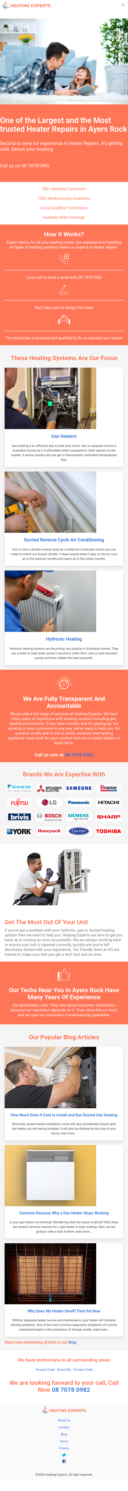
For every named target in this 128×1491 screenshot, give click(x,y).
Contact (64, 1427)
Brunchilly (64, 1369)
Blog (64, 1434)
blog (72, 1342)
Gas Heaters (64, 436)
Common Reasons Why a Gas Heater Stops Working (64, 1213)
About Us (64, 1420)
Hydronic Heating (64, 639)
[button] (123, 5)
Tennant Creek (45, 1369)
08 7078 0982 (35, 166)
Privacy (64, 1448)
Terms (64, 1441)
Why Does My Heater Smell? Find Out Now (64, 1311)
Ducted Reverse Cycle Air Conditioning (64, 540)
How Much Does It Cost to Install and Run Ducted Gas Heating (64, 1115)
